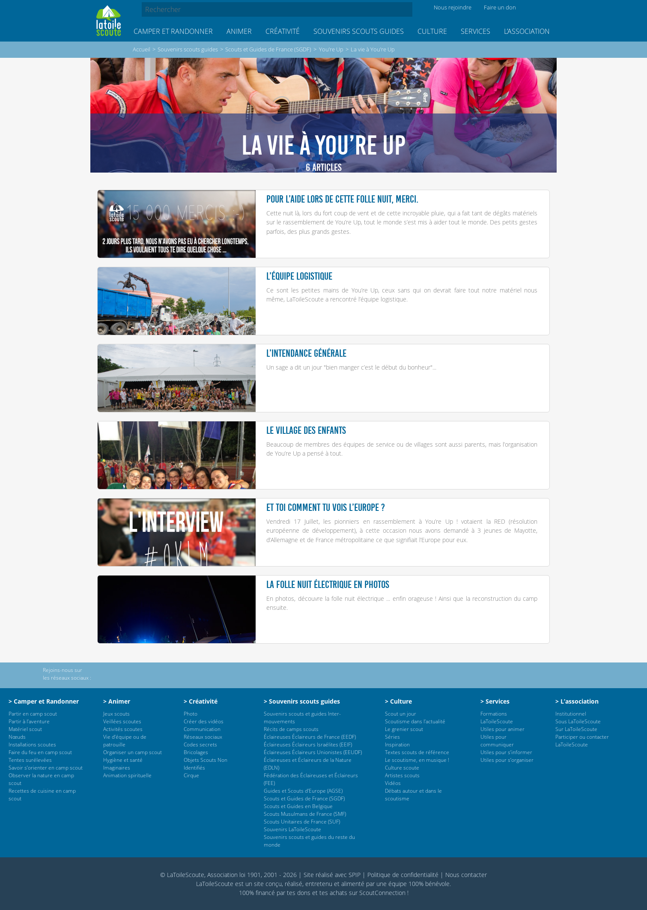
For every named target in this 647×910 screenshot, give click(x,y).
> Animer (116, 701)
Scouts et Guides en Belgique (298, 806)
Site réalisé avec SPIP (332, 875)
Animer (239, 31)
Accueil (141, 49)
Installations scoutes (32, 744)
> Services (495, 701)
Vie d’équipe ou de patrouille (124, 740)
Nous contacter (466, 875)
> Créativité (201, 701)
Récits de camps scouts (291, 729)
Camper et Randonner (173, 31)
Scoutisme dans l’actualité (415, 721)
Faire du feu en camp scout (40, 752)
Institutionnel (570, 713)
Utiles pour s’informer (506, 752)
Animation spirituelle (127, 775)
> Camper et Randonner (44, 701)
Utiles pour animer (502, 729)
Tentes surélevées (30, 760)
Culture (432, 31)
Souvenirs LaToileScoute (292, 829)
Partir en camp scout (33, 713)
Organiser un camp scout (132, 752)
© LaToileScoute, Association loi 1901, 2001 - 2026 (228, 875)
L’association (527, 31)
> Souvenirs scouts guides (302, 701)
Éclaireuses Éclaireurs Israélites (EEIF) (308, 744)
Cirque (191, 775)
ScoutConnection (382, 893)
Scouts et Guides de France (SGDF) (268, 49)
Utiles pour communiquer (497, 740)
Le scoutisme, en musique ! (417, 760)
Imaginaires (116, 767)
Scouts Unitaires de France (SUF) (302, 821)
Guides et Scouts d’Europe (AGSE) (303, 790)
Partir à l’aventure (29, 721)
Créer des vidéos (204, 721)
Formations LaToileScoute (496, 717)
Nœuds (17, 736)
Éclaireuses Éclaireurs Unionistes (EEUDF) (313, 752)
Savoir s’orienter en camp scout (46, 767)
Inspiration (397, 744)
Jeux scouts (116, 713)
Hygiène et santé (123, 760)
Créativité (282, 31)
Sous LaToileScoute (578, 721)
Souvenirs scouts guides (358, 31)
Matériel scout (25, 729)
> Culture (398, 701)
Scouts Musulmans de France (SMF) (305, 814)
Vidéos (393, 783)
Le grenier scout (404, 729)
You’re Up (331, 49)
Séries (392, 736)
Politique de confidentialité (402, 875)
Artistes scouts (402, 775)
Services (475, 31)
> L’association (577, 701)
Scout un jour (400, 713)
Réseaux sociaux (203, 736)
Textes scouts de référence (417, 752)
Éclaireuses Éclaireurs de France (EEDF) (310, 736)
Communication (202, 729)
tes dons (298, 893)
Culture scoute (402, 767)
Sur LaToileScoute (576, 729)
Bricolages (196, 752)
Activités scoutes (123, 729)
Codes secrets (200, 744)
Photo (190, 713)
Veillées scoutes (122, 721)
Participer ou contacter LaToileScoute (582, 740)
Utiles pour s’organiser (507, 760)
